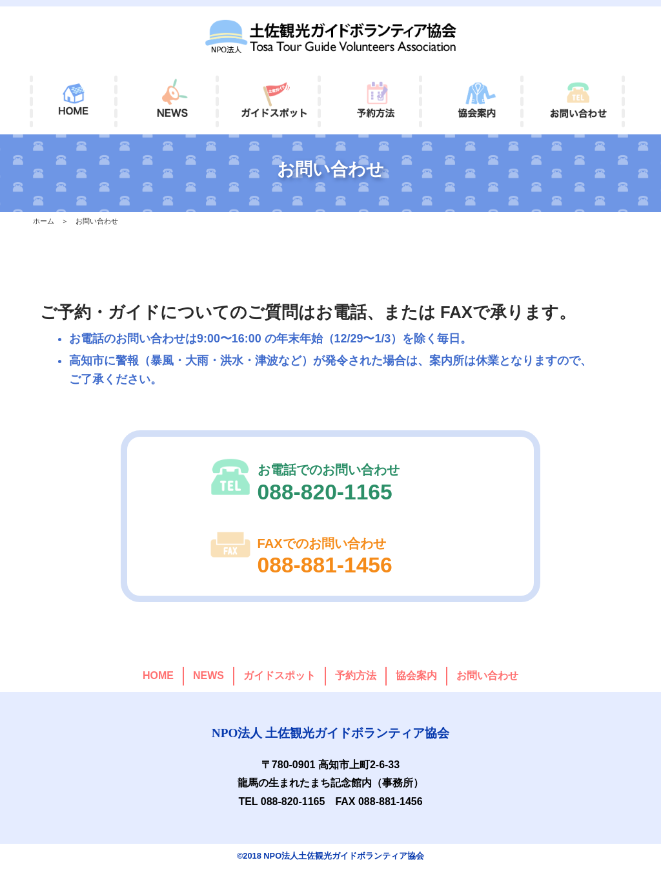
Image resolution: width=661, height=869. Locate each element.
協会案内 (416, 675)
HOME (158, 675)
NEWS (208, 675)
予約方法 (355, 675)
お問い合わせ (487, 675)
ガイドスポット (279, 675)
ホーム (43, 221)
